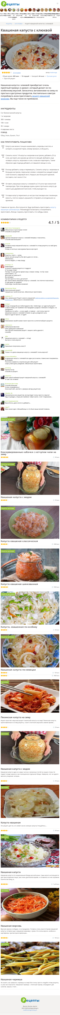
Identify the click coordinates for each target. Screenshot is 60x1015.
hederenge (53, 72)
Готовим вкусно (30, 1000)
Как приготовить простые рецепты (10, 4)
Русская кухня (51, 76)
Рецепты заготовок (7, 419)
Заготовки (4, 682)
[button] (57, 3)
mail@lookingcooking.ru (30, 1010)
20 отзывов (17, 73)
